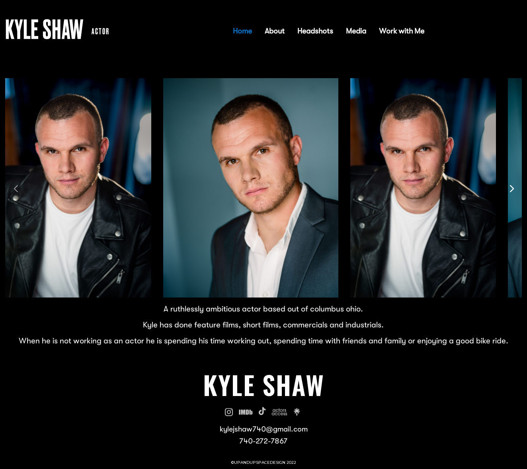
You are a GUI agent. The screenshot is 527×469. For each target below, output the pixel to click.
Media (356, 32)
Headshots (315, 32)
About (275, 32)
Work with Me (401, 32)
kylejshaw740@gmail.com (264, 430)
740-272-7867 (263, 441)
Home (242, 32)
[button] (511, 187)
